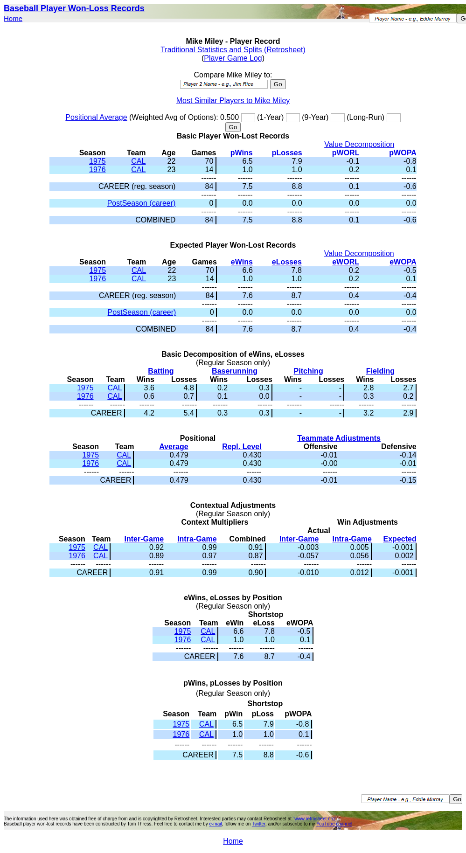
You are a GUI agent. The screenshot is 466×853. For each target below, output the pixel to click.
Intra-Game (196, 539)
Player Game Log (233, 58)
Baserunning (234, 371)
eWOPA (402, 262)
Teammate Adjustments (339, 438)
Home (13, 18)
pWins (241, 153)
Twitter (258, 823)
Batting (161, 371)
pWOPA (402, 153)
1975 (97, 161)
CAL (138, 161)
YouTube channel (334, 823)
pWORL (346, 153)
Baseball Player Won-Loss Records (74, 8)
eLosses (287, 262)
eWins (242, 262)
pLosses (287, 153)
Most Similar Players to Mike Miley (233, 100)
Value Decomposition (359, 144)
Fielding (380, 371)
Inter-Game (144, 539)
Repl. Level (241, 447)
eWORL (345, 262)
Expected (400, 539)
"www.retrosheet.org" (314, 818)
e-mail (215, 823)
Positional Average (96, 117)
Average (173, 447)
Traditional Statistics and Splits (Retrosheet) (233, 50)
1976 (97, 169)
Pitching (308, 371)
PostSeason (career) (141, 203)
